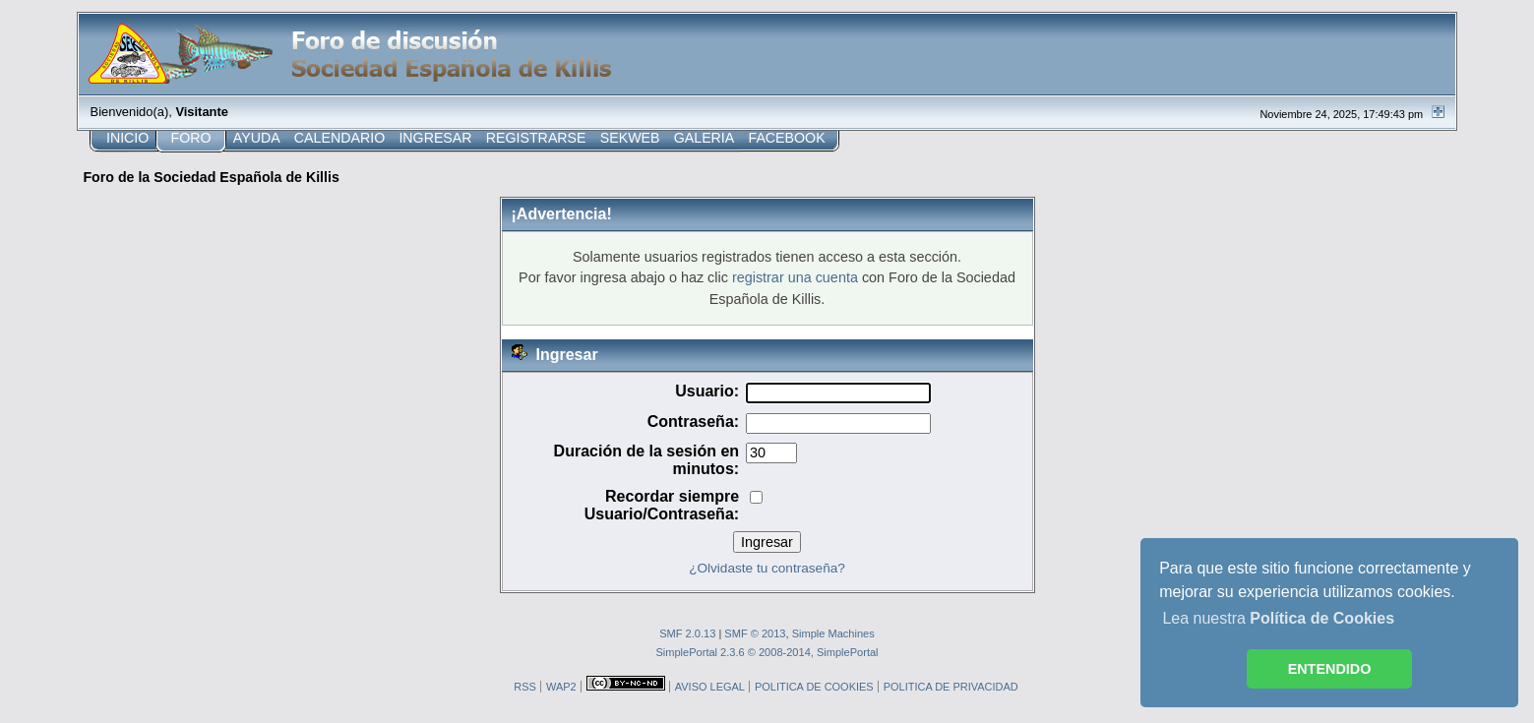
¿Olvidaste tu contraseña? (767, 568)
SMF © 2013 (754, 633)
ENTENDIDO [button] (1330, 669)
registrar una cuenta (795, 277)
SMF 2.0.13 (687, 633)
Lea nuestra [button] (1278, 618)
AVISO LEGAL (710, 687)
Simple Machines (833, 633)
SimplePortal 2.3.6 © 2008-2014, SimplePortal (766, 652)
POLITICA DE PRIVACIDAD (951, 687)
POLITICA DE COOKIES (814, 687)
